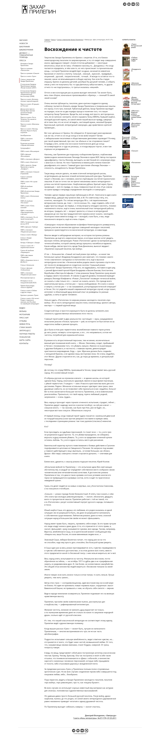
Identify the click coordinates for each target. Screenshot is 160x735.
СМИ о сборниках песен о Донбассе (29, 261)
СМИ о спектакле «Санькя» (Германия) (29, 173)
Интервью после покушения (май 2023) (28, 282)
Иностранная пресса (27, 278)
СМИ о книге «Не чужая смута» (28, 182)
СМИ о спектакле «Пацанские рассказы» (28, 231)
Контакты (23, 343)
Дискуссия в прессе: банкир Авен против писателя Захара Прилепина (27, 111)
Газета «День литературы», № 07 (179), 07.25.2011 (94, 718)
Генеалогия (24, 337)
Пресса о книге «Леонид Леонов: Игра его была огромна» (29, 130)
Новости (23, 43)
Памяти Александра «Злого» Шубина (27, 286)
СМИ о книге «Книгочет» (29, 162)
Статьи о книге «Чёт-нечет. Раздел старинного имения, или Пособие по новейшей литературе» (29, 301)
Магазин (23, 40)
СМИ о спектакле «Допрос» (30, 159)
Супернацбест (25, 148)
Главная (47, 40)
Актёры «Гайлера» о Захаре (30, 243)
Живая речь (24, 324)
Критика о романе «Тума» (29, 295)
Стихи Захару (25, 327)
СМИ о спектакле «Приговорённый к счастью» (27, 212)
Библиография (26, 50)
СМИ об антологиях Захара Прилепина (29, 192)
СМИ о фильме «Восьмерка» (25, 155)
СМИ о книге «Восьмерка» (29, 151)
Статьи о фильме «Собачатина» (26, 269)
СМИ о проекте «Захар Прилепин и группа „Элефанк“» (28, 167)
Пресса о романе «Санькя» (29, 73)
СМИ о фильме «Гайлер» (29, 227)
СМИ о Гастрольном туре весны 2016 (29, 223)
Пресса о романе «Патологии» (26, 69)
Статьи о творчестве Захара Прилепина (27, 80)
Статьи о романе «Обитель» (26, 178)
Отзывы (23, 321)
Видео (22, 308)
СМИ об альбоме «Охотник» (26, 187)
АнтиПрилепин (25, 135)
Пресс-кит (23, 317)
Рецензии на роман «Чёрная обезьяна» (27, 144)
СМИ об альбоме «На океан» (26, 202)
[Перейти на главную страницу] (39, 14)
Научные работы (27, 334)
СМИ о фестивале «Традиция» (26, 256)
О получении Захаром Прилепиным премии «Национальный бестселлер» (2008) (28, 93)
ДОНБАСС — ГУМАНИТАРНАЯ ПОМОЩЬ (26, 55)
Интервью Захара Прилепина (26, 64)
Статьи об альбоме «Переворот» (27, 251)
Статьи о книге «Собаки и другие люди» (28, 291)
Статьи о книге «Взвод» (28, 235)
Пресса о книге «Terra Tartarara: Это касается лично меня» (28, 119)
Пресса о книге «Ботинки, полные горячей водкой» (29, 100)
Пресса (22, 60)
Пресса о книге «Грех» (28, 76)
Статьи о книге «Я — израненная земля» (27, 246)
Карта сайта (24, 340)
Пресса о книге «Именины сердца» (29, 125)
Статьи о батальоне (27, 265)
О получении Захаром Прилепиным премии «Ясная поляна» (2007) (28, 86)
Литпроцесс (25, 330)
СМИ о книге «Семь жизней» (27, 206)
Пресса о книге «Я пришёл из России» (29, 105)
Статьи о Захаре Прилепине (26, 239)
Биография (24, 46)
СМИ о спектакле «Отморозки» (26, 139)
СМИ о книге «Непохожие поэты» (29, 197)
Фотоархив (24, 314)
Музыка (22, 311)
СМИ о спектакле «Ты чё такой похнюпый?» (29, 218)
